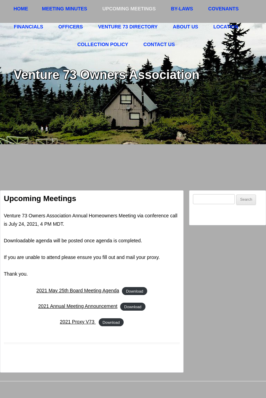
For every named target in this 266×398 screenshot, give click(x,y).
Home (21, 8)
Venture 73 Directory (128, 26)
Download (134, 291)
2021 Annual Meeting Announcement (77, 306)
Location (225, 26)
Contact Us (159, 44)
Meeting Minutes (64, 8)
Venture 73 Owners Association (107, 75)
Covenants (223, 8)
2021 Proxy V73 (78, 322)
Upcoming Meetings (129, 8)
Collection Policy (102, 44)
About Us (185, 26)
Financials (28, 26)
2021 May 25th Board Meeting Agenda (77, 290)
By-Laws (182, 8)
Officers (71, 26)
